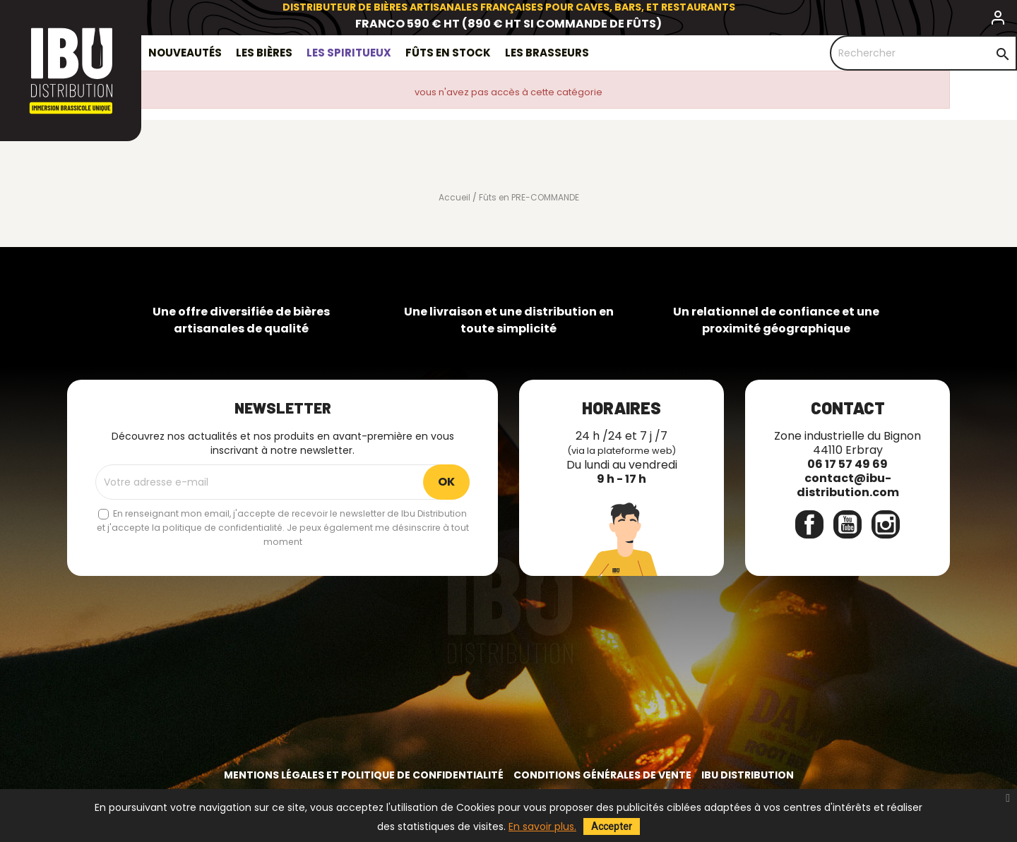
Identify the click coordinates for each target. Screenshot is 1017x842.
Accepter (611, 826)
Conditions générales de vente (602, 775)
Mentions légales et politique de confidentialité (364, 775)
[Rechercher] (923, 53)
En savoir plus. (542, 826)
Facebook (809, 524)
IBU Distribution (747, 775)
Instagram (886, 524)
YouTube (847, 524)
